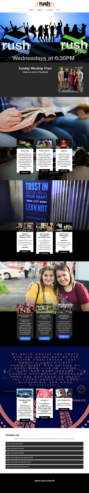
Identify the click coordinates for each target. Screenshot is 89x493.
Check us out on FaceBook (35, 72)
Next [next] (84, 37)
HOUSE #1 (44, 400)
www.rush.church (44, 480)
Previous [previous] (4, 37)
